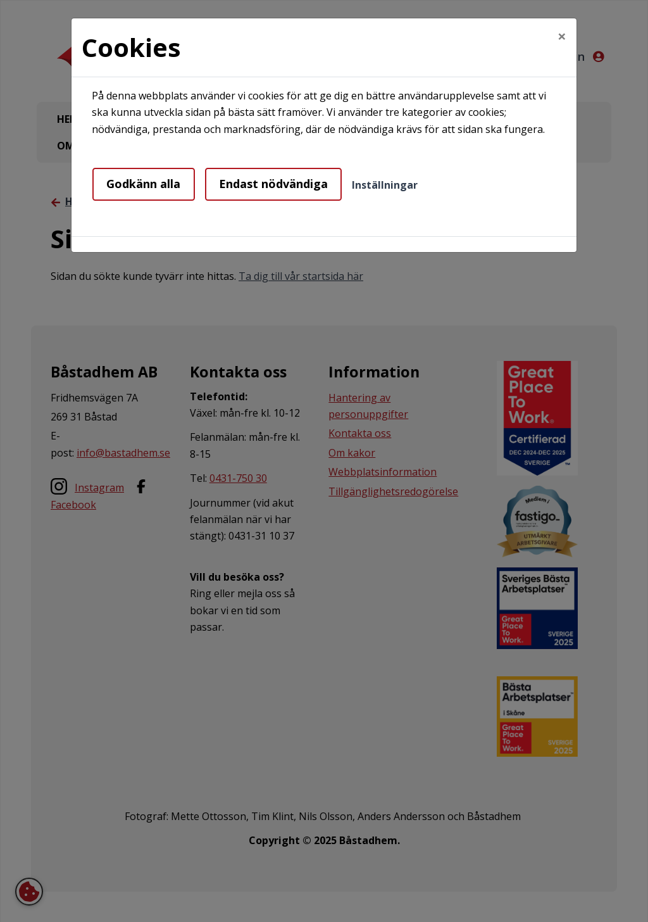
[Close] (561, 36)
